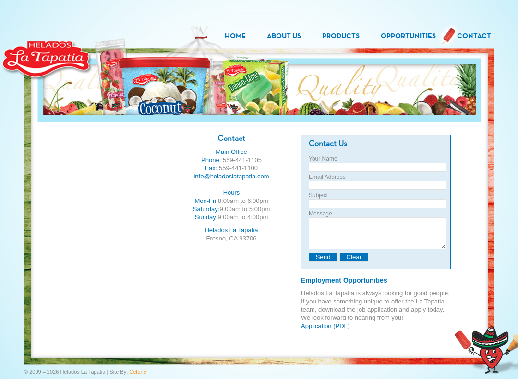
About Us (284, 35)
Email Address (327, 177)
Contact (474, 35)
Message (320, 213)
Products (341, 35)
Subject (318, 195)
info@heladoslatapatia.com (231, 176)
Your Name (323, 158)
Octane (137, 372)
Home (235, 35)
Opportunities (408, 35)
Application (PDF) (325, 331)
